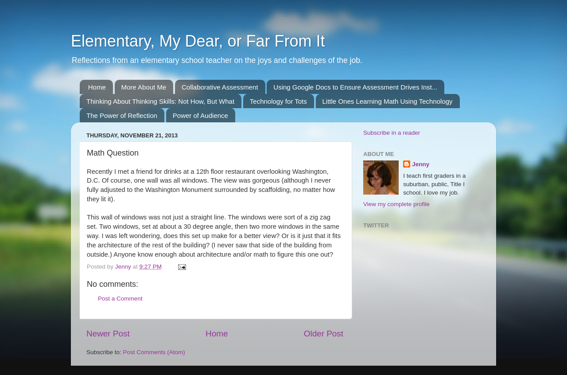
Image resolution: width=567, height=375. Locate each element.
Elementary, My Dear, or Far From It (198, 41)
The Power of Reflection (121, 115)
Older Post (323, 333)
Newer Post (108, 333)
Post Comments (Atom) (154, 352)
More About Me (144, 87)
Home (97, 87)
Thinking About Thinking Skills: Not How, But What (160, 101)
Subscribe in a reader (391, 132)
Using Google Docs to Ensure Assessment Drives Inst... (355, 87)
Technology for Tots (278, 101)
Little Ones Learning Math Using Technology (387, 101)
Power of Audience (200, 115)
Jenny (420, 164)
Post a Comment (120, 298)
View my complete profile (396, 204)
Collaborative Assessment (220, 87)
